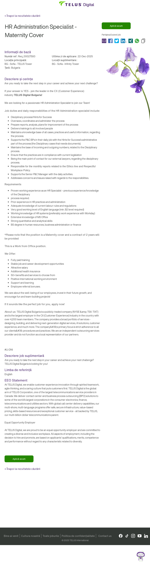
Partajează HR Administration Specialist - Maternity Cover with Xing (130, 41)
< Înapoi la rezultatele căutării (22, 16)
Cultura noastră (30, 536)
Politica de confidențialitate (78, 536)
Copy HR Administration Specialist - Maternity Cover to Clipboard (143, 41)
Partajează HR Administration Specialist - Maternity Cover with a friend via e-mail (104, 41)
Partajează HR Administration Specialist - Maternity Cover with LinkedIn (124, 41)
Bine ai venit (11, 536)
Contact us (104, 536)
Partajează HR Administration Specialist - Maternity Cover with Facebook (110, 41)
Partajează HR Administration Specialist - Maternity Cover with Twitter (116, 41)
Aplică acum (116, 25)
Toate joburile (51, 536)
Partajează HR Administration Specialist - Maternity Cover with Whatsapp (137, 41)
